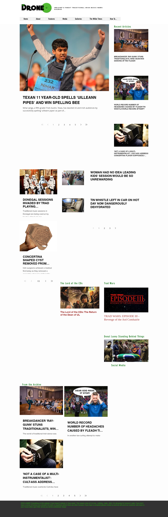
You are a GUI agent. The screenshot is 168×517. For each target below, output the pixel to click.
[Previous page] (47, 124)
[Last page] (86, 124)
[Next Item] (95, 298)
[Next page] (80, 124)
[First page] (42, 124)
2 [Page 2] (58, 124)
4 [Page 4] (69, 124)
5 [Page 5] (75, 124)
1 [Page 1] (53, 124)
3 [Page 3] (64, 124)
